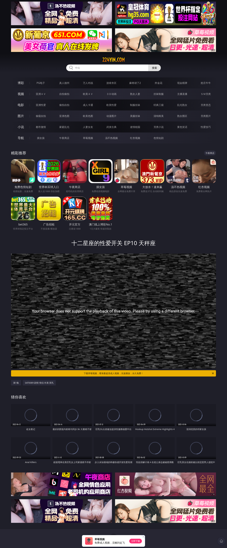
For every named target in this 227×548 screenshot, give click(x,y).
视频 (21, 94)
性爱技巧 (206, 127)
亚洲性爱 (41, 105)
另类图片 (206, 116)
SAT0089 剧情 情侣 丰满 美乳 (39, 382)
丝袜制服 (159, 94)
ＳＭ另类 (206, 94)
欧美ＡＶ (88, 94)
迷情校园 (135, 127)
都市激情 (41, 127)
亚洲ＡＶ (41, 94)
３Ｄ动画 (111, 94)
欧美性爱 (111, 105)
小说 (21, 127)
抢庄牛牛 (206, 83)
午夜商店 (64, 138)
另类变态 (206, 105)
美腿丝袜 (135, 116)
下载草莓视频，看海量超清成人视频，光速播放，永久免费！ (149, 373)
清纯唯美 (159, 116)
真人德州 (64, 83)
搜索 (154, 68)
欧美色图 (88, 116)
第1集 (16, 382)
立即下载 (135, 541)
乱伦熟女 (182, 105)
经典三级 (159, 105)
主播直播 (182, 94)
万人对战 (88, 83)
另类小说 (159, 127)
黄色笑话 (182, 127)
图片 (21, 116)
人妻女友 (88, 127)
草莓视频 (88, 138)
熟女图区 (182, 116)
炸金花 (158, 83)
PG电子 (41, 83)
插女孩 (41, 138)
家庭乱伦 (64, 127)
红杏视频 (135, 138)
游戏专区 (111, 83)
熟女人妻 (135, 94)
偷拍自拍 (64, 105)
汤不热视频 (111, 138)
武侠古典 (111, 127)
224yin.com (113, 60)
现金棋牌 (182, 83)
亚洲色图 (64, 116)
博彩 (21, 83)
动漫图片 (111, 116)
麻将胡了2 (135, 83)
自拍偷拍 (64, 94)
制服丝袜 (135, 105)
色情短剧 (159, 138)
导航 (21, 138)
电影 (21, 105)
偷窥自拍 (41, 116)
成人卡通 (88, 105)
